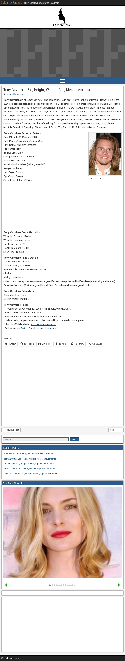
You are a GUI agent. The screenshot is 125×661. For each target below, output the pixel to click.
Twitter (24, 328)
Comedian (18, 94)
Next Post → (116, 430)
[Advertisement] (62, 53)
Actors (9, 94)
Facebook (34, 328)
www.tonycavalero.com (43, 324)
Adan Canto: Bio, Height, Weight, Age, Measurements (29, 463)
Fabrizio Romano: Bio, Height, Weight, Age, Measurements (31, 473)
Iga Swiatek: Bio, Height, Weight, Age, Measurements (29, 454)
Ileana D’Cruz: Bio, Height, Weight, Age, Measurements (30, 459)
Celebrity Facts (10, 3)
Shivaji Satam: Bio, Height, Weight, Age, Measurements (30, 469)
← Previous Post (11, 430)
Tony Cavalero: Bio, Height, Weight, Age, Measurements (46, 90)
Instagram (50, 328)
